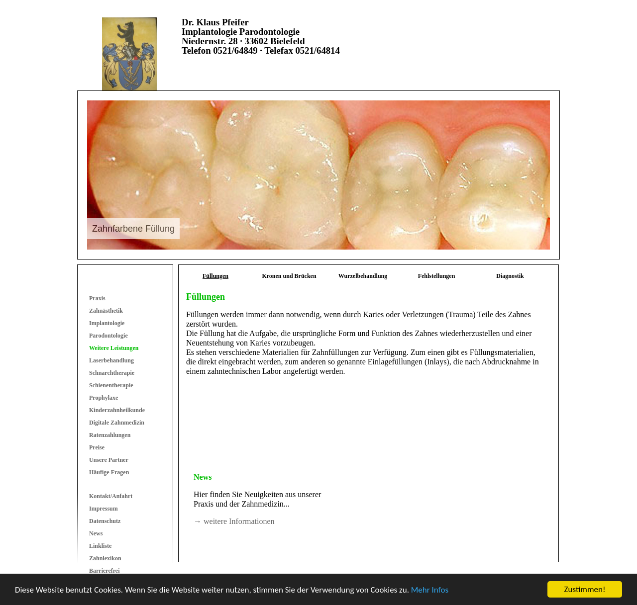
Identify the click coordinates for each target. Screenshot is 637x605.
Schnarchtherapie (111, 372)
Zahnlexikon (105, 558)
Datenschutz (104, 521)
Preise (97, 447)
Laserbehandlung (111, 360)
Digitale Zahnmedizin (116, 422)
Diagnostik (510, 275)
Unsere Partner (108, 459)
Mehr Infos (429, 590)
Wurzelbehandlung (362, 275)
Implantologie (106, 323)
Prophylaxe (103, 397)
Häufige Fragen (109, 472)
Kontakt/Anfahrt (110, 496)
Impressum (103, 508)
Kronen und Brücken (289, 275)
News (96, 533)
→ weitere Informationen (234, 521)
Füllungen (215, 275)
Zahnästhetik (106, 310)
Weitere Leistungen (113, 348)
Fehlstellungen (436, 275)
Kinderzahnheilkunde (117, 410)
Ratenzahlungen (109, 435)
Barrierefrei (104, 570)
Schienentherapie (111, 385)
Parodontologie (108, 335)
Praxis (97, 298)
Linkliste (100, 545)
